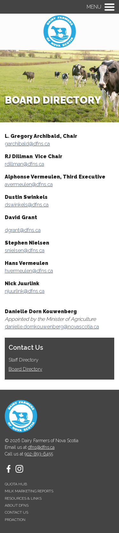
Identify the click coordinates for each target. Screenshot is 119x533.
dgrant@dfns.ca (23, 230)
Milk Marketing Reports (29, 491)
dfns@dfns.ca (41, 447)
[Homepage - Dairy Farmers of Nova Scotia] (59, 46)
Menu (94, 7)
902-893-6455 (38, 453)
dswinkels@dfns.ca (27, 205)
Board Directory (25, 369)
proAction (15, 519)
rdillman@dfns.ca (24, 164)
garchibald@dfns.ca (27, 144)
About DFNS (17, 505)
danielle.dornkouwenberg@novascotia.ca (52, 327)
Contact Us (26, 347)
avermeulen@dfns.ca (29, 184)
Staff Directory (23, 360)
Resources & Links (23, 498)
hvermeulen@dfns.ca (29, 271)
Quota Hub (16, 484)
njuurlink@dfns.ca (24, 291)
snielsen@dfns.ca (24, 250)
